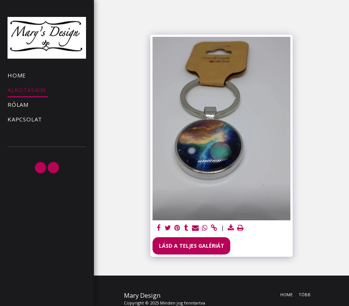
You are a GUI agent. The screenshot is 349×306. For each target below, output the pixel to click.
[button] (40, 167)
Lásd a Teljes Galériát (191, 245)
